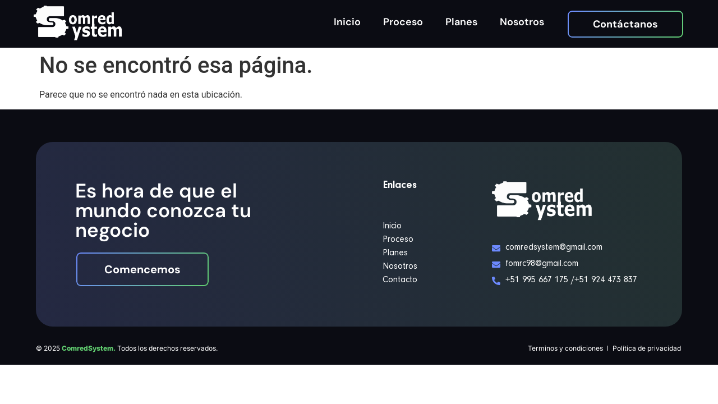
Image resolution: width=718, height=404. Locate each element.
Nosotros (522, 22)
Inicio (347, 22)
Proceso (403, 22)
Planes (461, 22)
